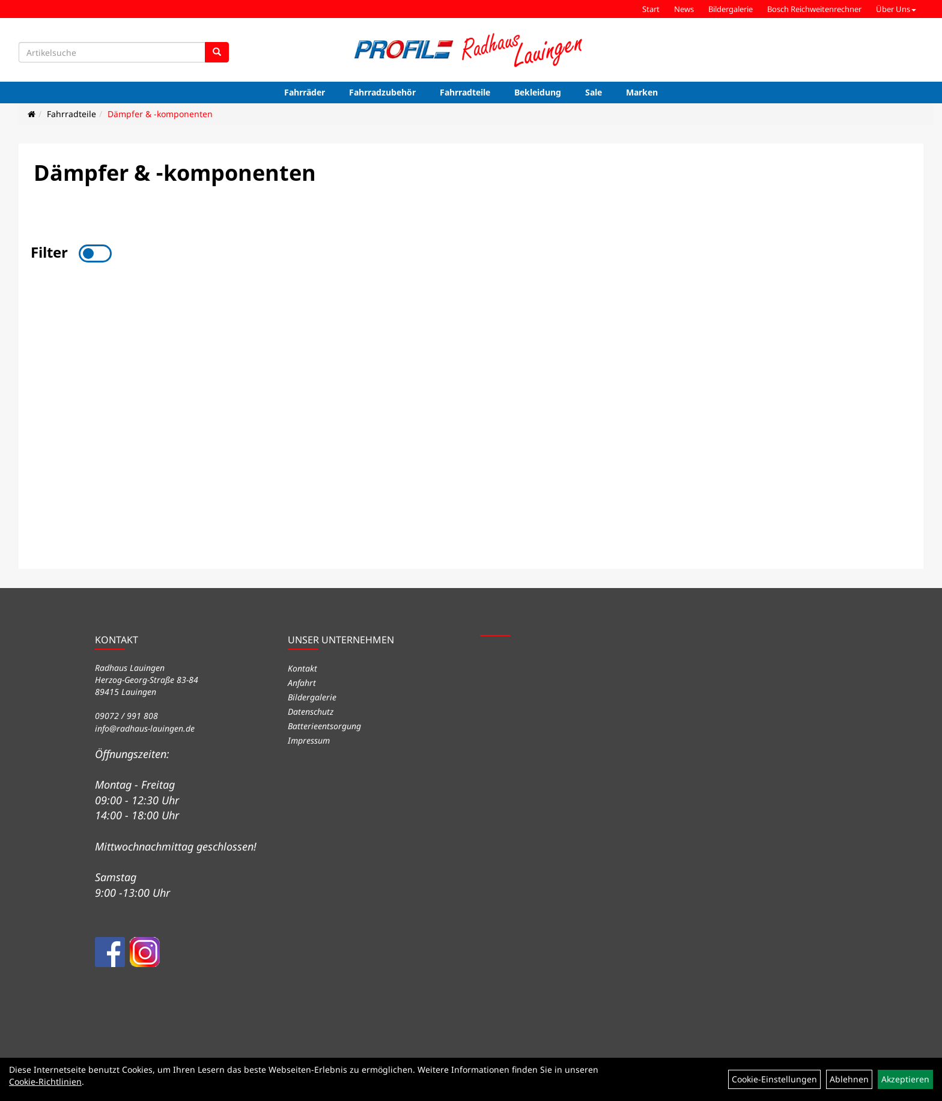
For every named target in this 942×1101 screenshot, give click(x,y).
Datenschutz (310, 711)
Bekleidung (537, 92)
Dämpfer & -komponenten (160, 114)
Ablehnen (849, 1079)
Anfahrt (302, 682)
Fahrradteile (465, 92)
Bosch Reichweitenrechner (814, 9)
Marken (642, 92)
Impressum (309, 740)
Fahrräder (304, 92)
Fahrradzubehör (382, 92)
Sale (593, 92)
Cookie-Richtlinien (45, 1081)
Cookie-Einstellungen (774, 1079)
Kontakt (302, 668)
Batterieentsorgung (324, 726)
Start (651, 9)
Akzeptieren (905, 1079)
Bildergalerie (730, 9)
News (684, 9)
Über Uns (896, 9)
